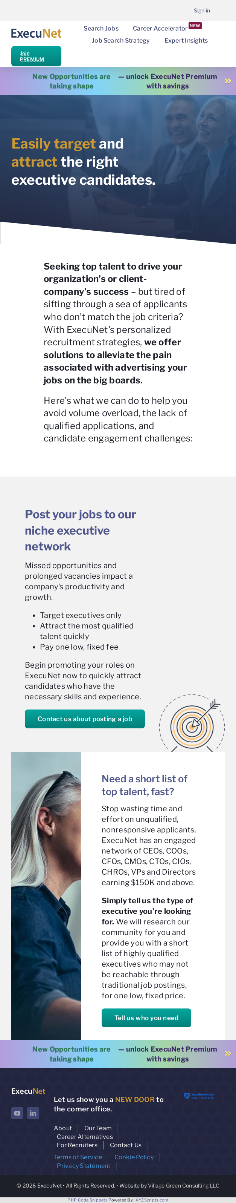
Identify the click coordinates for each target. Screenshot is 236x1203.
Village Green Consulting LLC (183, 1185)
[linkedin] (33, 1113)
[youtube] (17, 1113)
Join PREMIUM (32, 56)
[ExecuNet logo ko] (28, 1090)
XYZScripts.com (152, 1200)
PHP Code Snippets (87, 1200)
